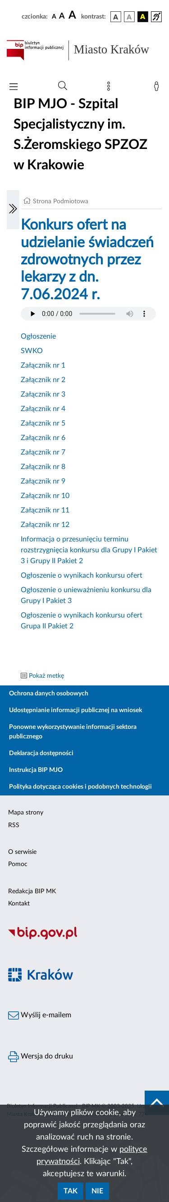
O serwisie (22, 852)
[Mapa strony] (110, 88)
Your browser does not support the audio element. (88, 314)
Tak (71, 1191)
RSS (13, 825)
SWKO (32, 350)
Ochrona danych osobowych (48, 693)
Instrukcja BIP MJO (36, 770)
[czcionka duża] (73, 15)
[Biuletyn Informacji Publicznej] (84, 938)
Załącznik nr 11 (45, 510)
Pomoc (17, 864)
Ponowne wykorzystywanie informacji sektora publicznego (73, 732)
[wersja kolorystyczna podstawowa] (116, 17)
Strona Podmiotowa (60, 201)
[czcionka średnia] (62, 16)
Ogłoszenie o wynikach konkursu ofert (81, 575)
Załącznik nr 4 (43, 408)
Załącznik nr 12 (45, 524)
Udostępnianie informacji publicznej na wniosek (75, 710)
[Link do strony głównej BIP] (84, 50)
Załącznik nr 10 (45, 495)
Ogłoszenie (38, 336)
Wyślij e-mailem (39, 1015)
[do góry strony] (157, 1103)
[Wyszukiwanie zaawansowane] (62, 86)
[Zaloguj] (158, 88)
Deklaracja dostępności (41, 753)
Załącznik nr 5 (43, 423)
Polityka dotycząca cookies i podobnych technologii (80, 787)
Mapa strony (25, 812)
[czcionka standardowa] (54, 16)
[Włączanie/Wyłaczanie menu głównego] (13, 87)
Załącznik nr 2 (43, 379)
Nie (97, 1191)
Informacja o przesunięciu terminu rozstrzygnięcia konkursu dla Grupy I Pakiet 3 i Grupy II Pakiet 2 (89, 550)
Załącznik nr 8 (43, 466)
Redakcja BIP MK (32, 891)
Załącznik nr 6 (43, 437)
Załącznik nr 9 (43, 481)
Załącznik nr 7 (43, 452)
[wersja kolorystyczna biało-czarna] (129, 17)
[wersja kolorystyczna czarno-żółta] (143, 17)
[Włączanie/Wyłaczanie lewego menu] (13, 209)
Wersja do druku (40, 1056)
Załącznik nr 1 (43, 365)
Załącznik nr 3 (43, 394)
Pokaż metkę (46, 676)
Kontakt (19, 903)
